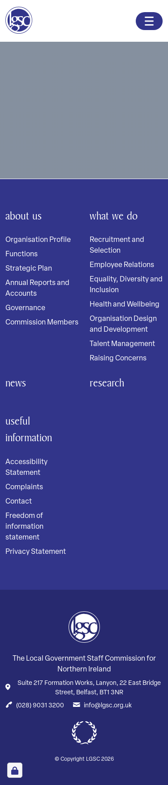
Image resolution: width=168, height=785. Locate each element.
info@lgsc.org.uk (108, 705)
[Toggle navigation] (149, 21)
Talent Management (122, 344)
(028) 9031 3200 (40, 705)
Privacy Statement (35, 552)
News (15, 383)
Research (107, 383)
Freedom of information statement (24, 527)
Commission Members (41, 322)
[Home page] (18, 20)
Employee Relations (122, 265)
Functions (21, 254)
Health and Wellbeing (124, 304)
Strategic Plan (28, 268)
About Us (23, 216)
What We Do (114, 216)
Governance (25, 308)
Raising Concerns (118, 358)
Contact (18, 501)
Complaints (24, 487)
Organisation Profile (38, 240)
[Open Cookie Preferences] (14, 770)
